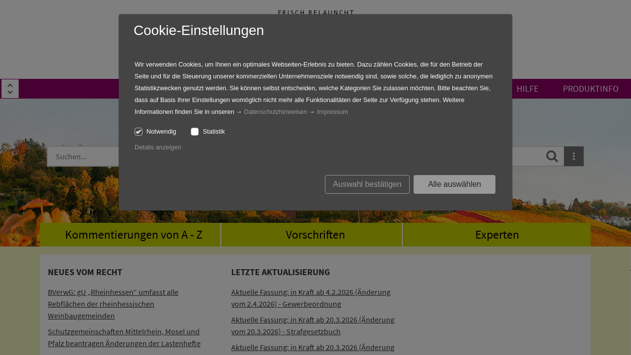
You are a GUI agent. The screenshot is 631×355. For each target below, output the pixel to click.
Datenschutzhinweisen (275, 111)
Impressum (332, 111)
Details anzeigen (158, 147)
